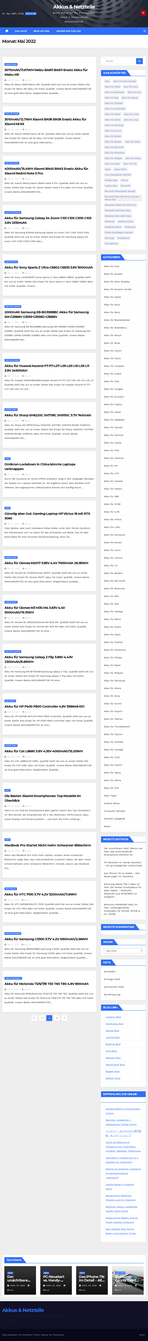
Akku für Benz (112, 312)
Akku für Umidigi (113, 749)
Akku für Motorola (13, 978)
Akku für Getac (112, 412)
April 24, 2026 (18, 1286)
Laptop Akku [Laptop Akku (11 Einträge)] (111, 186)
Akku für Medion (113, 573)
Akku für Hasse (112, 442)
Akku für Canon (113, 350)
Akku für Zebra (112, 780)
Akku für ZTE (111, 788)
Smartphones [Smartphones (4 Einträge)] (111, 243)
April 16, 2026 (125, 1286)
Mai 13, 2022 (13, 80)
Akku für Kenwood (114, 534)
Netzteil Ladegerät (114, 818)
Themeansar (58, 1335)
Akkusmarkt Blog (115, 1064)
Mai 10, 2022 (14, 569)
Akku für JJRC (112, 527)
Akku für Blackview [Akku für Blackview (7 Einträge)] (114, 92)
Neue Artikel (42, 31)
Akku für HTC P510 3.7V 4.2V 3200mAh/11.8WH (40, 894)
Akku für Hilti (111, 450)
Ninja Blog (111, 1051)
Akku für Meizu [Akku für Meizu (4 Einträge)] (132, 142)
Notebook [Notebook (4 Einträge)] (109, 221)
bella (26, 80)
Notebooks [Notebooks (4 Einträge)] (130, 227)
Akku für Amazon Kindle (118, 289)
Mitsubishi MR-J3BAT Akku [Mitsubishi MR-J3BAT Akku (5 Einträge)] (118, 216)
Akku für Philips (113, 657)
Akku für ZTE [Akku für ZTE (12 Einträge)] (130, 164)
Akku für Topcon (113, 734)
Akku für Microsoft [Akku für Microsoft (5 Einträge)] (114, 147)
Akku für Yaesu (112, 772)
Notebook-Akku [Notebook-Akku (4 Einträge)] (125, 221)
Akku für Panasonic (115, 649)
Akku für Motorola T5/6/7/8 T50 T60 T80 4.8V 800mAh (46, 984)
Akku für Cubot (112, 373)
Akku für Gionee (113, 427)
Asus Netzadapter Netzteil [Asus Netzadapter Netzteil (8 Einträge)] (118, 175)
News (7, 458)
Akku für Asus (112, 304)
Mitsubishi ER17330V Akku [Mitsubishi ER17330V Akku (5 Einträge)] (118, 210)
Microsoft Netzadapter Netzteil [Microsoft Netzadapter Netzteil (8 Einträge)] (120, 191)
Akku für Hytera (113, 488)
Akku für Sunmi (113, 703)
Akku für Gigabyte (114, 419)
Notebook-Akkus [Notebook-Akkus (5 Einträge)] (113, 227)
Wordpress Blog (114, 1023)
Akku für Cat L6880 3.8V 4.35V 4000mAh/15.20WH (43, 751)
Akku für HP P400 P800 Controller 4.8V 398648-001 (44, 706)
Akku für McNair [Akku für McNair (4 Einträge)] (113, 136)
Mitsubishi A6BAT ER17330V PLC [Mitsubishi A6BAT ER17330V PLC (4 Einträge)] (120, 205)
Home (142, 1335)
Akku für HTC (10, 889)
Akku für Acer (112, 266)
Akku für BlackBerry (115, 327)
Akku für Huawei (12, 360)
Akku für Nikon (112, 619)
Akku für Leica (112, 550)
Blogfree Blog (113, 1044)
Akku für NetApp (113, 611)
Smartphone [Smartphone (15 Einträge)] (123, 238)
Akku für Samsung (12, 212)
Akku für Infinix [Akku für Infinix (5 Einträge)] (112, 120)
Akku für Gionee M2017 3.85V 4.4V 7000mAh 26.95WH (46, 563)
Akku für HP (10, 701)
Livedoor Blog (113, 1017)
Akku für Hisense (114, 458)
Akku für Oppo (112, 634)
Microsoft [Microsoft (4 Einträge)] (125, 186)
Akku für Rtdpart (113, 673)
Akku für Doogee (113, 389)
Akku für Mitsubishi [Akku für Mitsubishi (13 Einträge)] (114, 153)
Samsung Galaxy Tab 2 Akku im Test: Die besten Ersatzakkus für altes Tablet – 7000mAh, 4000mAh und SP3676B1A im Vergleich (122, 890)
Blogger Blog (113, 1071)
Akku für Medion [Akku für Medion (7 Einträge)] (113, 142)
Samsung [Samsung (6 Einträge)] (109, 238)
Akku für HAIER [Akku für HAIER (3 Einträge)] (112, 114)
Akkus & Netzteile (74, 7)
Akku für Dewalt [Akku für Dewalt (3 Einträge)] (130, 98)
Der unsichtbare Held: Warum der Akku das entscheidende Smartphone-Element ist (123, 851)
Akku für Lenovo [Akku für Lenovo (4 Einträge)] (113, 131)
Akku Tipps (110, 795)
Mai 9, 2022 (13, 900)
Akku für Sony (11, 262)
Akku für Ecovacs (114, 396)
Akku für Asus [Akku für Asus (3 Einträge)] (131, 87)
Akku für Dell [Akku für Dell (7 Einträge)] (111, 98)
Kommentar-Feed (114, 986)
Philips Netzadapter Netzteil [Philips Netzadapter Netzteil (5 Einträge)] (119, 232)
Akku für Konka (113, 542)
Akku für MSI (111, 596)
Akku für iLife (112, 511)
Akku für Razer (112, 665)
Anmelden (110, 971)
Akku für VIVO (112, 757)
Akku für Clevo (112, 358)
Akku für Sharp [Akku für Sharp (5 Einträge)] (133, 158)
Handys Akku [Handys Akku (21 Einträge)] (111, 180)
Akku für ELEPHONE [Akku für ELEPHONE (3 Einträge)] (115, 109)
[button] (145, 31)
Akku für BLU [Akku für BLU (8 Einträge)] (134, 92)
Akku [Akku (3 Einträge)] (107, 81)
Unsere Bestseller (68, 31)
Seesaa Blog (112, 1030)
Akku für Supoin (113, 711)
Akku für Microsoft (114, 580)
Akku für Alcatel (113, 274)
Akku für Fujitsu (113, 404)
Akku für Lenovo (113, 557)
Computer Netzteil (114, 811)
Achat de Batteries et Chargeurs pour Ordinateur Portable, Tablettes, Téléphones (123, 1146)
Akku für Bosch (113, 335)
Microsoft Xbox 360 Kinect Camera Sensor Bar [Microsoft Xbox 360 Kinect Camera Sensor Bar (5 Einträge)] (122, 198)
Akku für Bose (112, 343)
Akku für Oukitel (113, 642)
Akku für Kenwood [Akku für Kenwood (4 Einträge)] (114, 125)
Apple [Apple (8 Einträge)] (108, 169)
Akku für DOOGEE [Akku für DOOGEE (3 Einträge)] (114, 103)
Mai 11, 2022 (13, 228)
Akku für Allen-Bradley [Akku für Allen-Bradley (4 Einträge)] (124, 81)
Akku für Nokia (112, 626)
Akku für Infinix (113, 519)
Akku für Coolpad (114, 366)
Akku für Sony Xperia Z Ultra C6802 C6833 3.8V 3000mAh (48, 267)
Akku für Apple (112, 297)
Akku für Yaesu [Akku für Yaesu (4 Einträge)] (112, 164)
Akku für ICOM (112, 504)
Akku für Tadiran (113, 719)
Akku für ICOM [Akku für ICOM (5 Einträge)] (131, 114)
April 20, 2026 (89, 1286)
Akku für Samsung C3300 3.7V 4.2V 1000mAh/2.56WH (46, 939)
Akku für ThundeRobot (117, 726)
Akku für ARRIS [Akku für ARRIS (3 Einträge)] (112, 87)
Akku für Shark (112, 688)
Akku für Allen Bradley (117, 281)
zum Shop (21, 31)
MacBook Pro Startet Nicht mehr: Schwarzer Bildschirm (47, 845)
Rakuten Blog (113, 1057)
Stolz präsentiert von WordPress (17, 1335)
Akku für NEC (111, 603)
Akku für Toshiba (113, 742)
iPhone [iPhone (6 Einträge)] (124, 180)
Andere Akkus (11, 64)
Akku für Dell (111, 381)
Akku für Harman (114, 435)
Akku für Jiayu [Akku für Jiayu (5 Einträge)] (131, 120)
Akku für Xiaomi (11, 114)
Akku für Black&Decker (117, 320)
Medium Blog (113, 1078)
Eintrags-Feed (112, 979)
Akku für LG (111, 565)
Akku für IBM (111, 496)
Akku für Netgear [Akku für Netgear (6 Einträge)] (113, 158)
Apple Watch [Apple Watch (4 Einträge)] (120, 169)
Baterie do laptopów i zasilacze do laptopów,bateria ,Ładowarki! (123, 1173)
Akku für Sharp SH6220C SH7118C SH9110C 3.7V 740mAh (47, 415)
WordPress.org (112, 994)
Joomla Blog (113, 1037)
